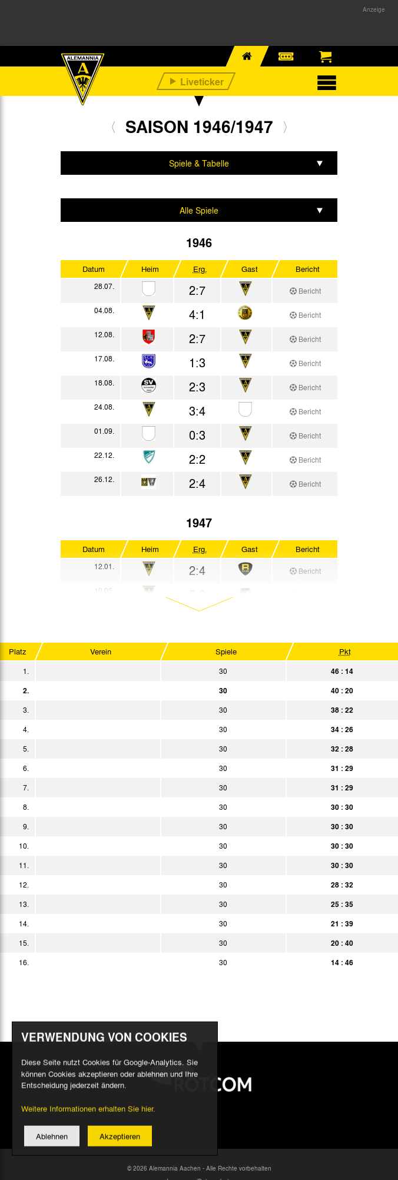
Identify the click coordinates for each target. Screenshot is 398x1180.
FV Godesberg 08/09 (157, 748)
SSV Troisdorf (157, 884)
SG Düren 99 (157, 787)
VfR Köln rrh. (157, 671)
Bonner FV (157, 826)
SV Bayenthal (157, 709)
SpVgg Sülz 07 (157, 943)
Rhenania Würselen (157, 729)
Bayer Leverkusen (157, 865)
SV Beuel (157, 962)
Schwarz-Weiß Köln (157, 807)
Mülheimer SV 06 (157, 845)
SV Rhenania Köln (157, 904)
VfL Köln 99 (157, 768)
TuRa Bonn (157, 923)
